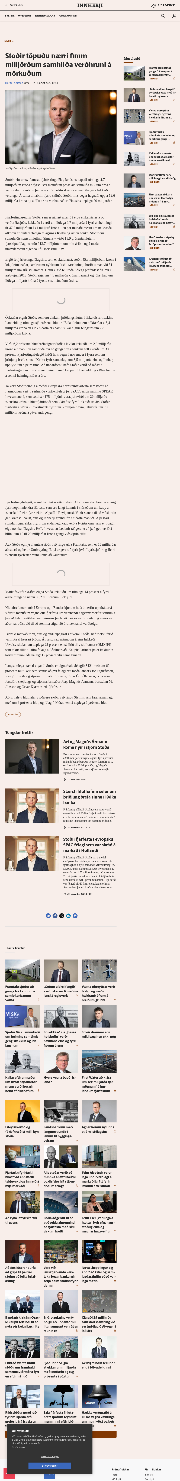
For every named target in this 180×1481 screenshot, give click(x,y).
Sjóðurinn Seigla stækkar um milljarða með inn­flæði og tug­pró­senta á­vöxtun (61, 1311)
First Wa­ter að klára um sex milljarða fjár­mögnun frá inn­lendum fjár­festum (99, 1067)
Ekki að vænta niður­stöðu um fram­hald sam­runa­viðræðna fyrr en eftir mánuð (22, 1311)
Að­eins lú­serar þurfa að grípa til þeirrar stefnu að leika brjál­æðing (22, 1233)
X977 (148, 1440)
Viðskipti (117, 1413)
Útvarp (116, 1436)
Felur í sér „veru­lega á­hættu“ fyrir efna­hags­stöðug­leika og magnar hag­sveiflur (99, 1191)
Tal (146, 1445)
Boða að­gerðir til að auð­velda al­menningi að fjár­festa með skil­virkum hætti (61, 1191)
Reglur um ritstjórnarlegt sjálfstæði (17, 1424)
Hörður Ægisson (14, 83)
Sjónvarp (117, 1431)
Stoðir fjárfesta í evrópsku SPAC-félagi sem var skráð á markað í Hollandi (89, 845)
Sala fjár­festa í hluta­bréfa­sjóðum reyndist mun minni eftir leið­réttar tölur (60, 1357)
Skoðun (117, 1427)
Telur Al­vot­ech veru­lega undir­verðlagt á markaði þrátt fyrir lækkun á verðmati (99, 1148)
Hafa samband (68, 16)
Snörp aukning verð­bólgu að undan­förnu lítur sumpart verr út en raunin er (60, 1272)
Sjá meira (61, 1368)
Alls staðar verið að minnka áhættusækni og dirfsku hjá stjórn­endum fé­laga (60, 1148)
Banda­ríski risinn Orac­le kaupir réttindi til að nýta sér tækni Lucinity (22, 1272)
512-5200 (56, 1422)
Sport (116, 1418)
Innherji (149, 1409)
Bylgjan (149, 1431)
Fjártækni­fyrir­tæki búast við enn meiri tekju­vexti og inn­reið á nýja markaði (21, 1148)
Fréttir (116, 1409)
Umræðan (24, 16)
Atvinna (149, 1418)
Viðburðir (150, 1422)
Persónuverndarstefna (16, 1430)
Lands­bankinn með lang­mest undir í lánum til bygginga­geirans (61, 1110)
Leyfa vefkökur (70, 1466)
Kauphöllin (13, 715)
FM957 (148, 1436)
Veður (148, 1427)
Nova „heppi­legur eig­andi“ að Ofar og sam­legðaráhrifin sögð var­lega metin (98, 1233)
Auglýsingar (52, 1427)
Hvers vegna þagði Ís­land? (59, 1063)
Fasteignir (150, 1413)
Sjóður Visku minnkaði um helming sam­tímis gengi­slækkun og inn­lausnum (21, 1029)
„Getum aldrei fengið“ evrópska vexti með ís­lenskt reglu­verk (60, 990)
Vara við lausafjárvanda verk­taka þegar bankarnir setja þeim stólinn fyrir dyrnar (61, 1233)
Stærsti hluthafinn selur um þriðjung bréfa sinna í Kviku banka (89, 797)
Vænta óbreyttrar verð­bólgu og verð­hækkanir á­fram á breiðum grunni (98, 990)
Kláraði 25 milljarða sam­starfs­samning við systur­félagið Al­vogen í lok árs (97, 1272)
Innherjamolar (44, 16)
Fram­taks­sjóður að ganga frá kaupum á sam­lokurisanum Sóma (22, 990)
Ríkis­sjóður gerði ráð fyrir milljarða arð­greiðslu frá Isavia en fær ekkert (20, 1357)
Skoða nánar (18, 1456)
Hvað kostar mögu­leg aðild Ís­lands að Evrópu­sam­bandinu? (161, 241)
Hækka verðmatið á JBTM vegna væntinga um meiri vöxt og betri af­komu (97, 1357)
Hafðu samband (54, 1431)
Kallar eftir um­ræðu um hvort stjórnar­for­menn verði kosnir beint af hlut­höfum (22, 1067)
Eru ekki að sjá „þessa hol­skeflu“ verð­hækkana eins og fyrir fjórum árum (61, 1029)
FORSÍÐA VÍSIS (13, 5)
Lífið (115, 1422)
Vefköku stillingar (29, 1466)
